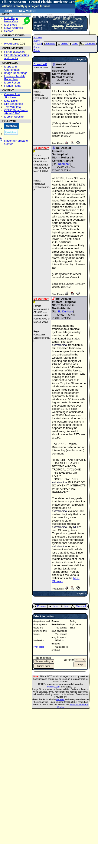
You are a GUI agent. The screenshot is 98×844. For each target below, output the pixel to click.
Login (8, 11)
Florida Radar (13, 85)
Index (62, 43)
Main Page (11, 18)
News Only (11, 21)
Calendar (77, 28)
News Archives (13, 27)
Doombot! (64, 163)
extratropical (60, 345)
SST (76, 206)
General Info (12, 94)
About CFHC (12, 113)
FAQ (56, 28)
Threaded (87, 43)
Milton (50, 14)
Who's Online (74, 25)
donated (60, 699)
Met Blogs (10, 24)
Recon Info (11, 79)
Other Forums (61, 18)
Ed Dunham (65, 311)
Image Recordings (15, 73)
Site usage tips (13, 103)
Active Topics (68, 22)
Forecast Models (14, 76)
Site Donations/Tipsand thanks (16, 56)
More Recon (12, 82)
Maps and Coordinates (12, 68)
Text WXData (12, 107)
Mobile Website (14, 116)
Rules (65, 28)
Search (8, 31)
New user (58, 25)
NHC (76, 527)
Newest (19, 51)
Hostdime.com (53, 686)
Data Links (11, 100)
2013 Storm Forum (37, 47)
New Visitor (27, 11)
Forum (8, 51)
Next (73, 43)
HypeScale (11, 43)
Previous (49, 43)
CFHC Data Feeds (16, 110)
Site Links (10, 97)
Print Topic (38, 647)
